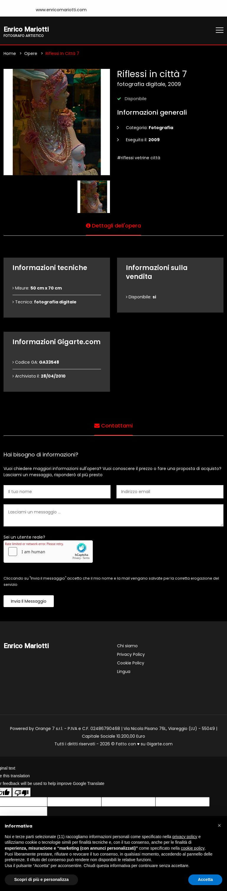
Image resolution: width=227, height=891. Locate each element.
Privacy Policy (131, 654)
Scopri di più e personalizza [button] (41, 879)
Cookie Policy (130, 663)
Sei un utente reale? (24, 537)
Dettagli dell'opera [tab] (113, 225)
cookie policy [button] (193, 848)
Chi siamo (127, 646)
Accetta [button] (205, 879)
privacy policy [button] (184, 836)
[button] (219, 825)
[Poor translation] (21, 792)
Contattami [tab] (113, 425)
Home (10, 53)
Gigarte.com (160, 744)
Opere (30, 53)
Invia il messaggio (28, 601)
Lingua (123, 671)
